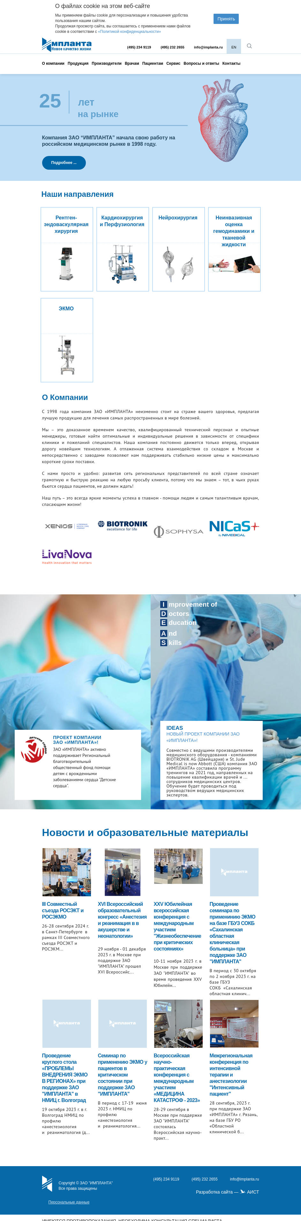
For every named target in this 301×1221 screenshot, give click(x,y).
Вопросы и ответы (201, 63)
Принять (226, 18)
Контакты (231, 63)
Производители (107, 63)
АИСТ (253, 1192)
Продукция (78, 63)
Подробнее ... (64, 162)
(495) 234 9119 (139, 47)
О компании (53, 63)
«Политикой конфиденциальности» (129, 31)
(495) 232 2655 (172, 47)
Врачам (132, 63)
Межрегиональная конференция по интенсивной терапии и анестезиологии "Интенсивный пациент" (231, 1075)
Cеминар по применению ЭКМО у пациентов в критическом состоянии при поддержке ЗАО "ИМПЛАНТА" (122, 1075)
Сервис (173, 63)
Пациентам (152, 63)
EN (233, 47)
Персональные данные (69, 1202)
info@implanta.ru (208, 47)
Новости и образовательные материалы (145, 832)
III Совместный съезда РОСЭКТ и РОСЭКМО (63, 910)
